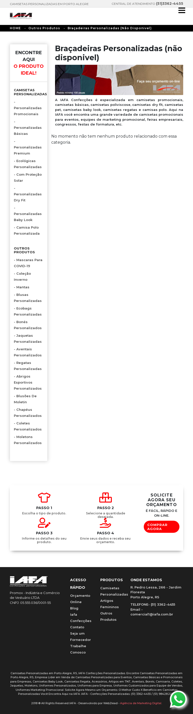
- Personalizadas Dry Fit (28, 194)
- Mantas (21, 287)
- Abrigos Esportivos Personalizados (28, 382)
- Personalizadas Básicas (28, 127)
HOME (15, 28)
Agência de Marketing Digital (140, 703)
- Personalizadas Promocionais (28, 108)
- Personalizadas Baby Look (28, 214)
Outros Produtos (44, 28)
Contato (77, 627)
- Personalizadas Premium (28, 147)
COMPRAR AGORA (157, 527)
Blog (74, 608)
